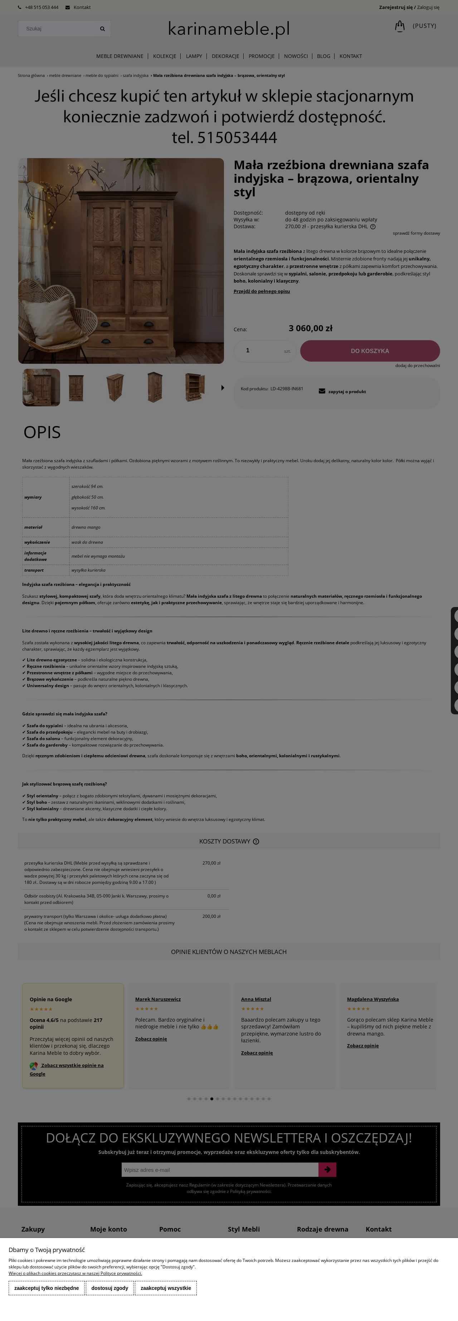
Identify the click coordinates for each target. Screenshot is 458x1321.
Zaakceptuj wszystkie (166, 1288)
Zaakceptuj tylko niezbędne (46, 1288)
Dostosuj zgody (110, 1288)
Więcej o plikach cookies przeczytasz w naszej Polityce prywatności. (75, 1273)
